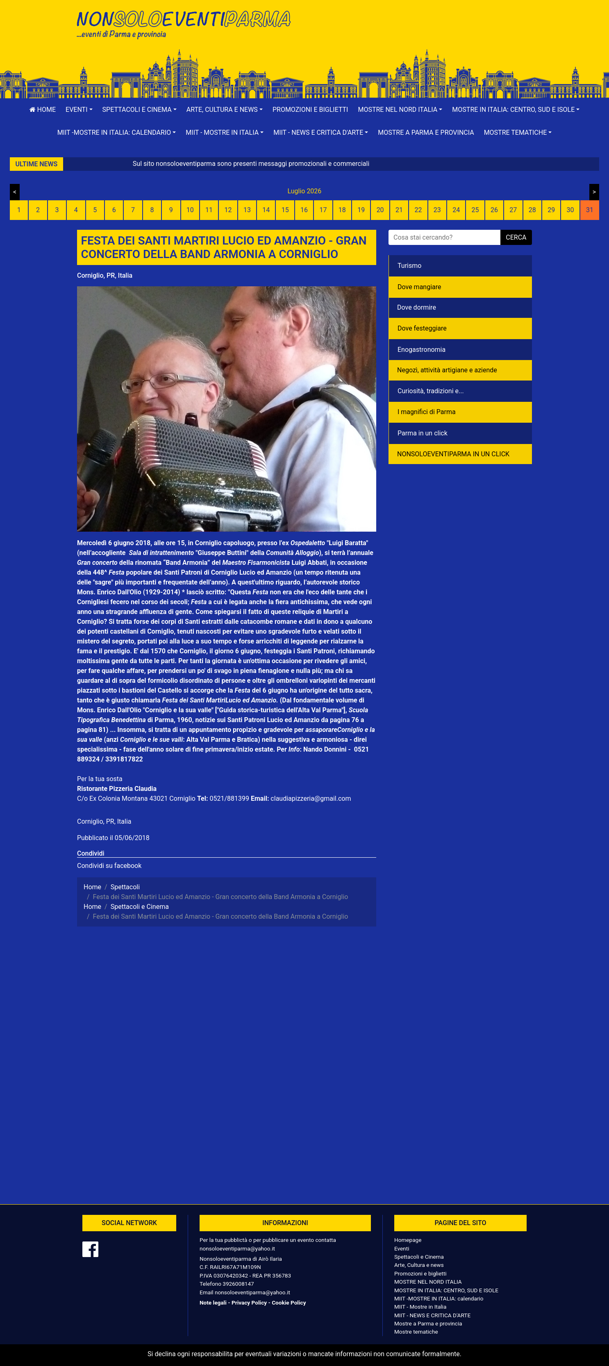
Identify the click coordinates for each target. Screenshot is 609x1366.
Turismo (409, 266)
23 (437, 210)
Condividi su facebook (109, 866)
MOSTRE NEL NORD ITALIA (428, 1281)
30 (570, 210)
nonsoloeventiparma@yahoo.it (237, 1248)
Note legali (213, 1302)
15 (285, 210)
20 (380, 210)
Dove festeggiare (422, 328)
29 (551, 210)
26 (494, 210)
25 (475, 210)
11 (209, 210)
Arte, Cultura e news (419, 1265)
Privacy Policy (249, 1302)
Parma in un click (423, 433)
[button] (79, 109)
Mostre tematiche (416, 1331)
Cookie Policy (289, 1302)
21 (399, 210)
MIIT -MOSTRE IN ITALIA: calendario (439, 1298)
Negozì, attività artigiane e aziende (447, 370)
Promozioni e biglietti (310, 109)
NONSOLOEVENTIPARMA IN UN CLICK (453, 454)
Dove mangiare (419, 287)
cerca (516, 237)
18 (342, 210)
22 (418, 210)
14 (266, 210)
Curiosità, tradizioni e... (431, 391)
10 (190, 210)
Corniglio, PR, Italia (104, 275)
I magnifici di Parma (427, 412)
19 (361, 210)
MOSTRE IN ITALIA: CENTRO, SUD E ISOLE (446, 1290)
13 (247, 210)
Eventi (401, 1248)
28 (532, 210)
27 (513, 210)
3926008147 (238, 1283)
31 (589, 210)
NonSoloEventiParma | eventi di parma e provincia (187, 24)
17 (323, 210)
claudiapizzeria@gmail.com (310, 798)
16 (304, 210)
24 (456, 210)
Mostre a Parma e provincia (426, 132)
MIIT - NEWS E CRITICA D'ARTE (432, 1315)
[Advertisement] (421, 33)
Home (43, 109)
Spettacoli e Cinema (419, 1256)
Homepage (407, 1240)
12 (228, 210)
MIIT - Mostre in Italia (420, 1306)
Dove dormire (416, 307)
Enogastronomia (421, 349)
